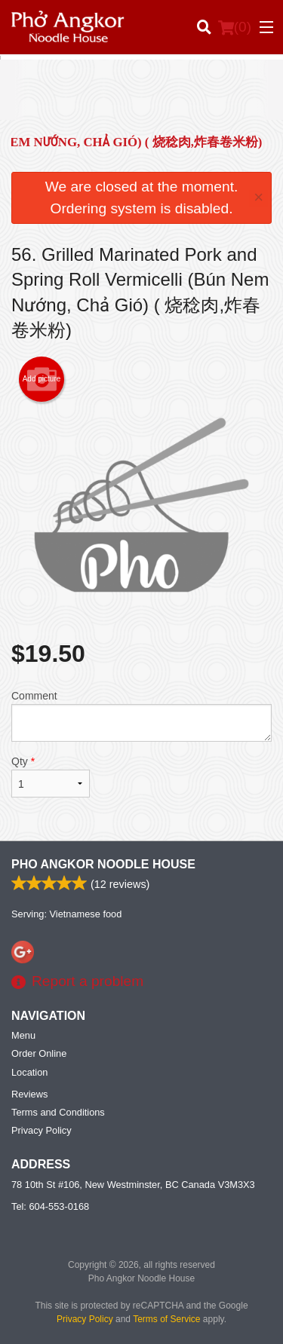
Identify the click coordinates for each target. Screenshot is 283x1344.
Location (29, 1072)
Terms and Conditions (58, 1112)
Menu (23, 1035)
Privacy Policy (41, 1130)
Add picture (42, 379)
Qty (50, 776)
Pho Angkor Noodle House (103, 864)
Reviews (29, 1094)
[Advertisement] (141, 101)
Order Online (38, 1053)
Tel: (50, 1206)
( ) (234, 27)
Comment (141, 716)
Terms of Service (166, 1319)
